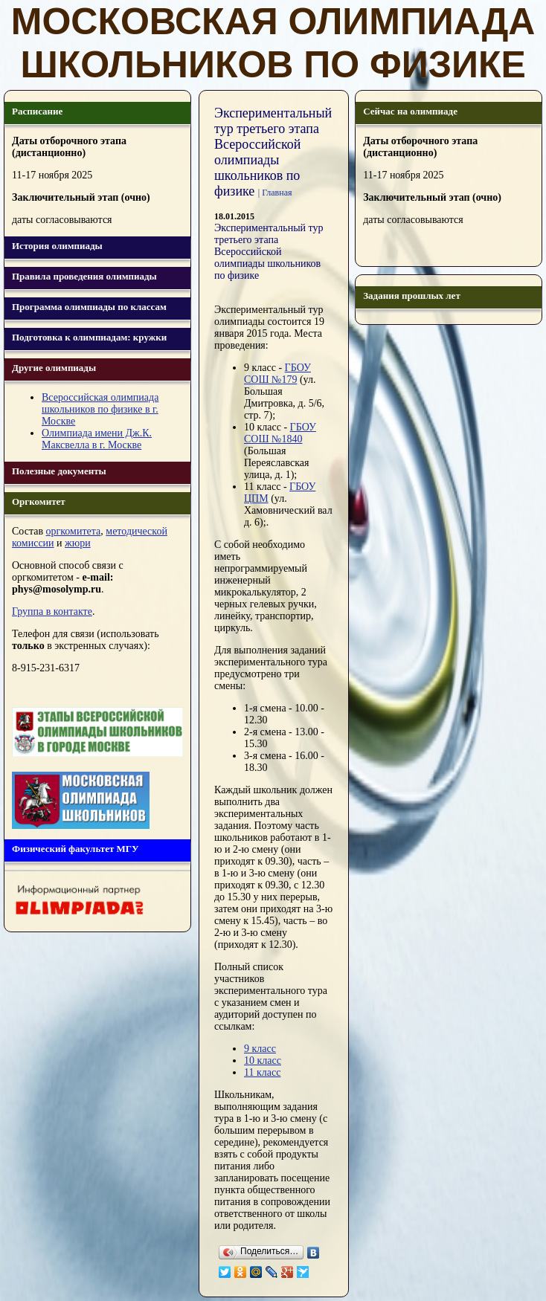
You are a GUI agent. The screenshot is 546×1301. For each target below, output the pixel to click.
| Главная (275, 192)
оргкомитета (73, 531)
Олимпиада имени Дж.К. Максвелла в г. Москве (97, 439)
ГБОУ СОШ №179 (277, 373)
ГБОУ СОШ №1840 (280, 433)
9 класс (260, 1048)
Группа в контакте (52, 611)
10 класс (262, 1060)
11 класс (262, 1072)
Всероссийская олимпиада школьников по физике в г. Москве (100, 409)
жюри (78, 543)
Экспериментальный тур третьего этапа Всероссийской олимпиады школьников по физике (269, 251)
